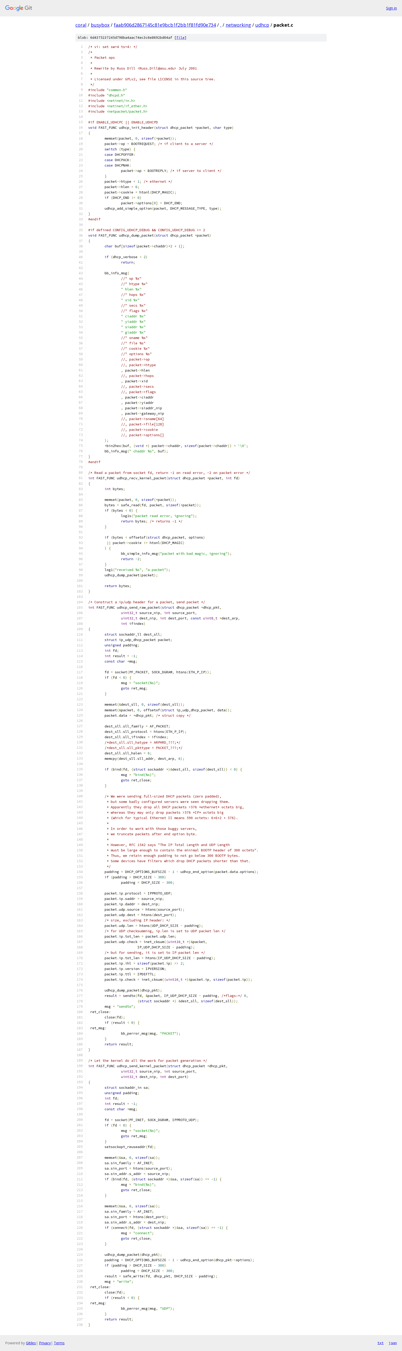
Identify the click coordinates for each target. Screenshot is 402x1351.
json (393, 1342)
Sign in (391, 8)
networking (238, 25)
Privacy (45, 1342)
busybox (100, 25)
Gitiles (31, 1342)
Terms (59, 1342)
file (180, 37)
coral (80, 25)
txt (380, 1342)
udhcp (262, 25)
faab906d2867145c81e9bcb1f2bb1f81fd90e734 (165, 25)
